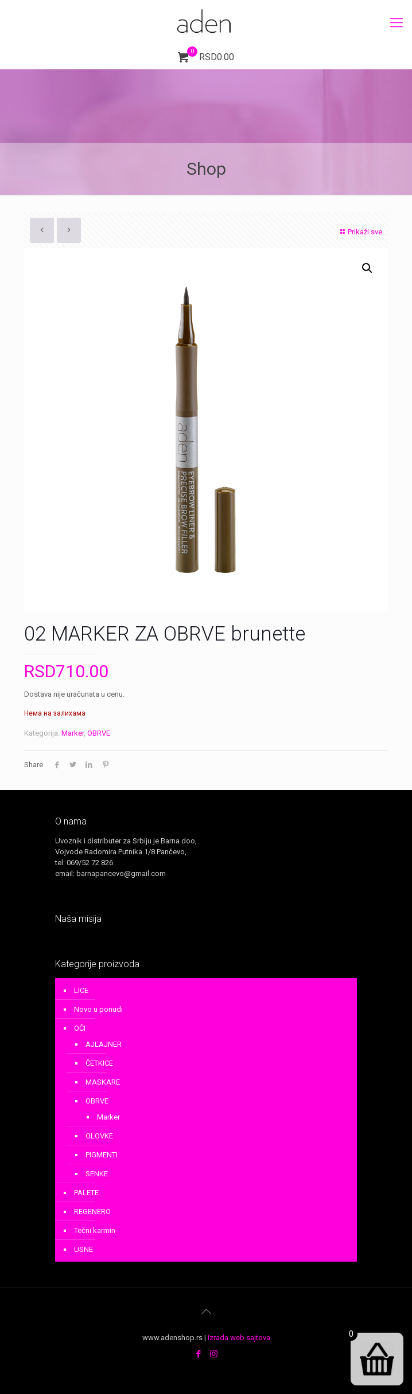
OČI (79, 1028)
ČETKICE (99, 1063)
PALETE (86, 1192)
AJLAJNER (103, 1044)
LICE (81, 990)
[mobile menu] (396, 23)
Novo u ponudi (98, 1009)
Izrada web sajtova (239, 1337)
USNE (83, 1249)
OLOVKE (99, 1136)
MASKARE (102, 1082)
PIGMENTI (101, 1154)
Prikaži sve (359, 231)
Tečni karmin (94, 1230)
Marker (72, 733)
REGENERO (92, 1211)
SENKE (96, 1173)
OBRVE (98, 733)
